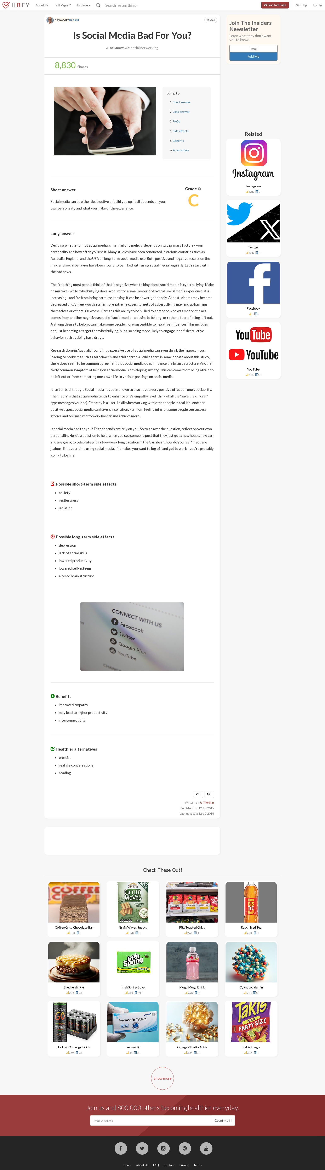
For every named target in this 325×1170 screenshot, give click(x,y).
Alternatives (181, 150)
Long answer (181, 111)
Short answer (181, 102)
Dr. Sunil (74, 20)
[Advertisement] (126, 840)
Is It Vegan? (63, 5)
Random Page (275, 5)
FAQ (156, 1165)
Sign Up (301, 5)
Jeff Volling (207, 802)
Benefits (178, 140)
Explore (84, 5)
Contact (169, 1165)
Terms (197, 1165)
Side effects (181, 131)
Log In (317, 5)
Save (211, 19)
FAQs (176, 121)
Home (127, 1165)
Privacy (184, 1165)
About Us (42, 5)
